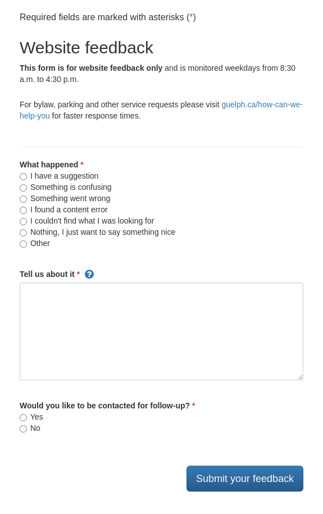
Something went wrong (65, 198)
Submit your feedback (245, 478)
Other (35, 243)
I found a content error (64, 209)
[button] (89, 274)
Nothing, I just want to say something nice (97, 232)
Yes (31, 416)
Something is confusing (66, 187)
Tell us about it (47, 274)
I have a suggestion (59, 175)
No (30, 428)
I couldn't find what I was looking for (87, 220)
